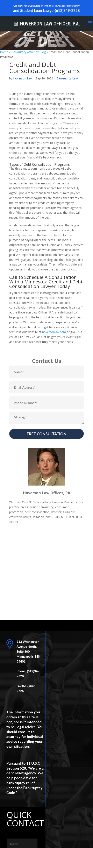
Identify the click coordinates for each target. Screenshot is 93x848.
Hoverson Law (23, 78)
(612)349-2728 (67, 10)
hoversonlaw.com (54, 332)
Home (4, 52)
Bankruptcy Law (67, 78)
